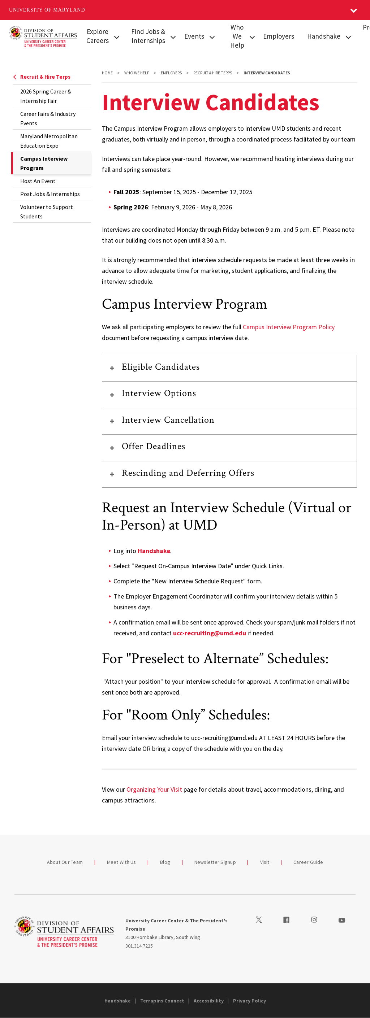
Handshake (323, 36)
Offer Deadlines (154, 446)
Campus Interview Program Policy (289, 327)
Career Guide (308, 862)
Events (194, 36)
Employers (278, 36)
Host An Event (38, 180)
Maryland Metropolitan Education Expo (49, 140)
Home (107, 72)
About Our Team (65, 862)
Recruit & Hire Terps (41, 76)
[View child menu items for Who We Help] (252, 37)
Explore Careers (97, 36)
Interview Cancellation (168, 420)
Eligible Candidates (161, 367)
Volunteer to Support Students (46, 211)
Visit (265, 862)
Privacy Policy (249, 1000)
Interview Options (159, 393)
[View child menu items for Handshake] (348, 37)
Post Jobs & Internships (50, 193)
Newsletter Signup (215, 862)
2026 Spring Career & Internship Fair (45, 96)
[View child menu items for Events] (212, 37)
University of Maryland (47, 10)
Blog (165, 862)
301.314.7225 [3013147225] (139, 946)
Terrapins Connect (162, 1000)
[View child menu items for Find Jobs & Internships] (173, 37)
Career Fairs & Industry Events (48, 118)
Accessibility (209, 1000)
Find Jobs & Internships (148, 36)
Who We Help (237, 36)
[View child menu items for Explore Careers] (116, 37)
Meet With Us (121, 862)
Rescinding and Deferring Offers (188, 473)
